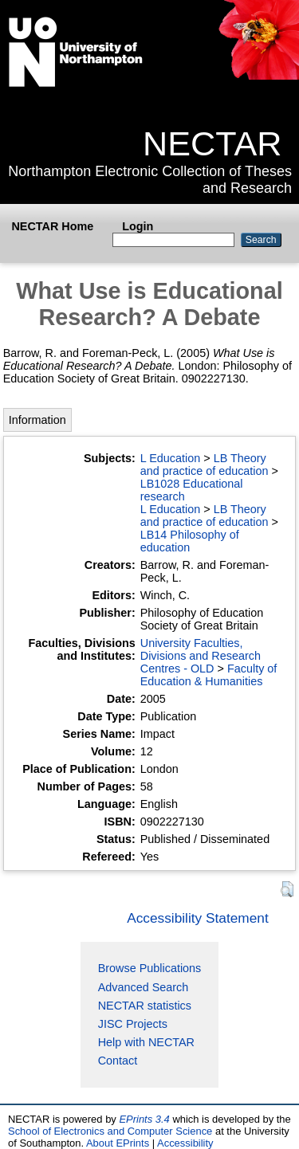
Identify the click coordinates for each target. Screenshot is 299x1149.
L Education (170, 458)
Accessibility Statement (198, 918)
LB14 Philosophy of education (189, 541)
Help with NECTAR (146, 1042)
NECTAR (212, 143)
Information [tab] (37, 420)
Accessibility (185, 1143)
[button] (287, 889)
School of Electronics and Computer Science (110, 1131)
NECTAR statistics (144, 1005)
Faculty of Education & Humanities (208, 675)
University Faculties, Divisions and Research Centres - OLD (200, 656)
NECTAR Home (52, 226)
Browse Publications (150, 968)
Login (137, 226)
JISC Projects (132, 1024)
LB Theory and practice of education (204, 464)
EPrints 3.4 (144, 1119)
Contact (118, 1060)
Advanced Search (143, 987)
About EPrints (117, 1143)
